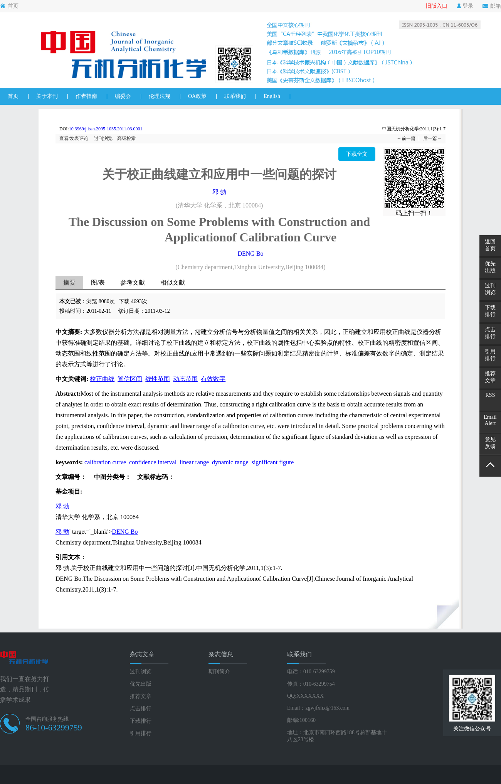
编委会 (123, 96)
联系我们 (235, 96)
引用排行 (140, 733)
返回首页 (490, 245)
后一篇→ (432, 138)
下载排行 (140, 721)
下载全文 (357, 154)
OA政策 (197, 96)
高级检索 (126, 138)
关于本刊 (47, 96)
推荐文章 (140, 696)
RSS (490, 395)
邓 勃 (219, 192)
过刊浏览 (103, 138)
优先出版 (140, 684)
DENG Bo (250, 253)
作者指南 (86, 96)
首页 (9, 6)
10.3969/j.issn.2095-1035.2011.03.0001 (106, 129)
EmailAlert (490, 420)
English (272, 96)
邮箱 (492, 6)
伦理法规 (159, 96)
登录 (465, 6)
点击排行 (140, 709)
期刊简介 (219, 671)
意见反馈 (490, 443)
